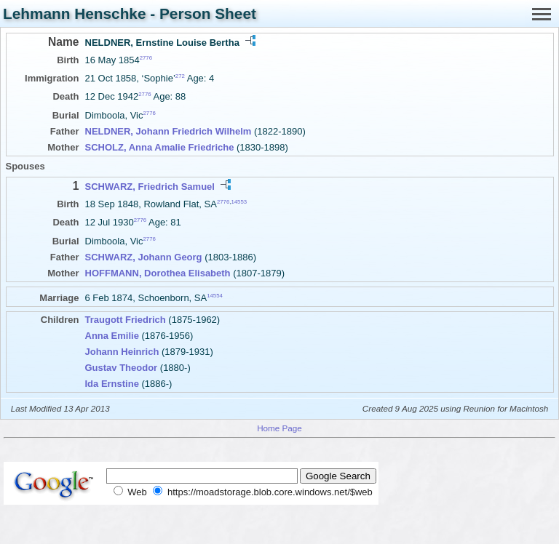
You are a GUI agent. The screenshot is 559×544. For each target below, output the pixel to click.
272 (180, 76)
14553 (239, 202)
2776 (146, 58)
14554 (215, 295)
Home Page (279, 428)
